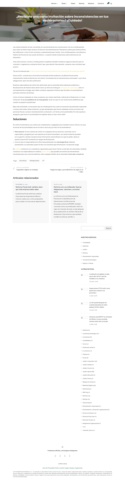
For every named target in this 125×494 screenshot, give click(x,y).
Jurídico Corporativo (89, 361)
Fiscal (84, 357)
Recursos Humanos (88, 413)
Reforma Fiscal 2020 (69, 27)
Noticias (81, 3)
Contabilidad (86, 242)
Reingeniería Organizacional (91, 423)
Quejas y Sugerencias (76, 468)
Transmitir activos (88, 430)
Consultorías (86, 337)
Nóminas (85, 253)
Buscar (108, 228)
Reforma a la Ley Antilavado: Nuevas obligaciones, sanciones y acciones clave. (67, 189)
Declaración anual (88, 347)
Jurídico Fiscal (56, 27)
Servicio (53, 3)
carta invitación (23, 160)
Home (28, 39)
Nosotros (91, 3)
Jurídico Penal (87, 378)
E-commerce (86, 351)
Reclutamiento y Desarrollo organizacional (95, 409)
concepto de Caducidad (68, 88)
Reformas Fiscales (88, 420)
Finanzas (85, 354)
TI (83, 427)
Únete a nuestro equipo (62, 468)
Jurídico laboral (87, 371)
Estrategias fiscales (34, 160)
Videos (73, 3)
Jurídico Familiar (87, 364)
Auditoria (85, 330)
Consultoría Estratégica (89, 260)
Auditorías (85, 246)
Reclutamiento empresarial (91, 256)
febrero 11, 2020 (65, 25)
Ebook (64, 3)
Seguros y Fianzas (88, 263)
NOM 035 (85, 392)
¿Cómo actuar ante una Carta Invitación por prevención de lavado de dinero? (57, 71)
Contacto (101, 3)
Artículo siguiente (66, 170)
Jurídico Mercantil (88, 375)
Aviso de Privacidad (48, 468)
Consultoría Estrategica (89, 333)
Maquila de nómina (88, 382)
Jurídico (85, 249)
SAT (43, 160)
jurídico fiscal (45, 151)
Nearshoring (86, 389)
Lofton (17, 149)
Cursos (85, 344)
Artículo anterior (33, 169)
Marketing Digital (88, 385)
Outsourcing (86, 402)
